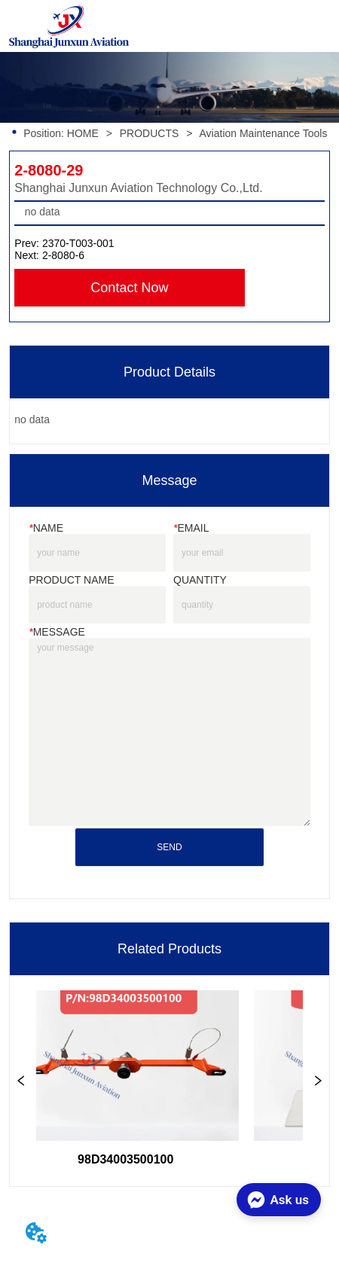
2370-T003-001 (78, 243)
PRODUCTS (149, 133)
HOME (83, 133)
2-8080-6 (63, 255)
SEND (169, 847)
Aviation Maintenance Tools (263, 133)
